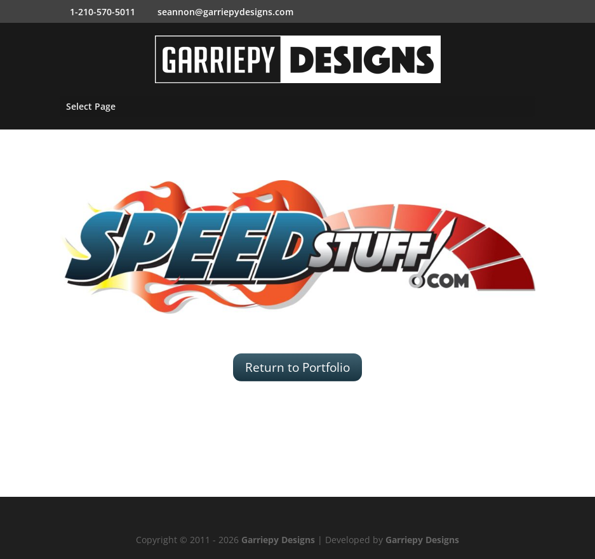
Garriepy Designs (278, 540)
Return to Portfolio (297, 367)
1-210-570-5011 (102, 12)
